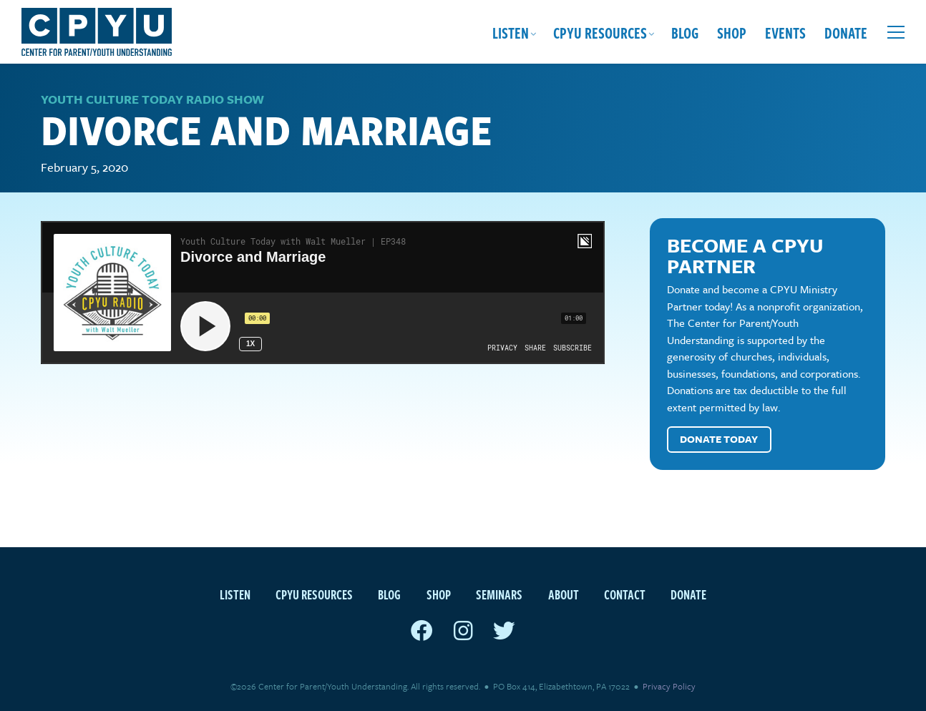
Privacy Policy (669, 686)
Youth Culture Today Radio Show (152, 99)
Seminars (499, 594)
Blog (684, 32)
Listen (510, 32)
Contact (624, 594)
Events (785, 32)
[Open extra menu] (896, 32)
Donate (845, 32)
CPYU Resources (600, 32)
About (563, 594)
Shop (731, 32)
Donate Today (719, 438)
